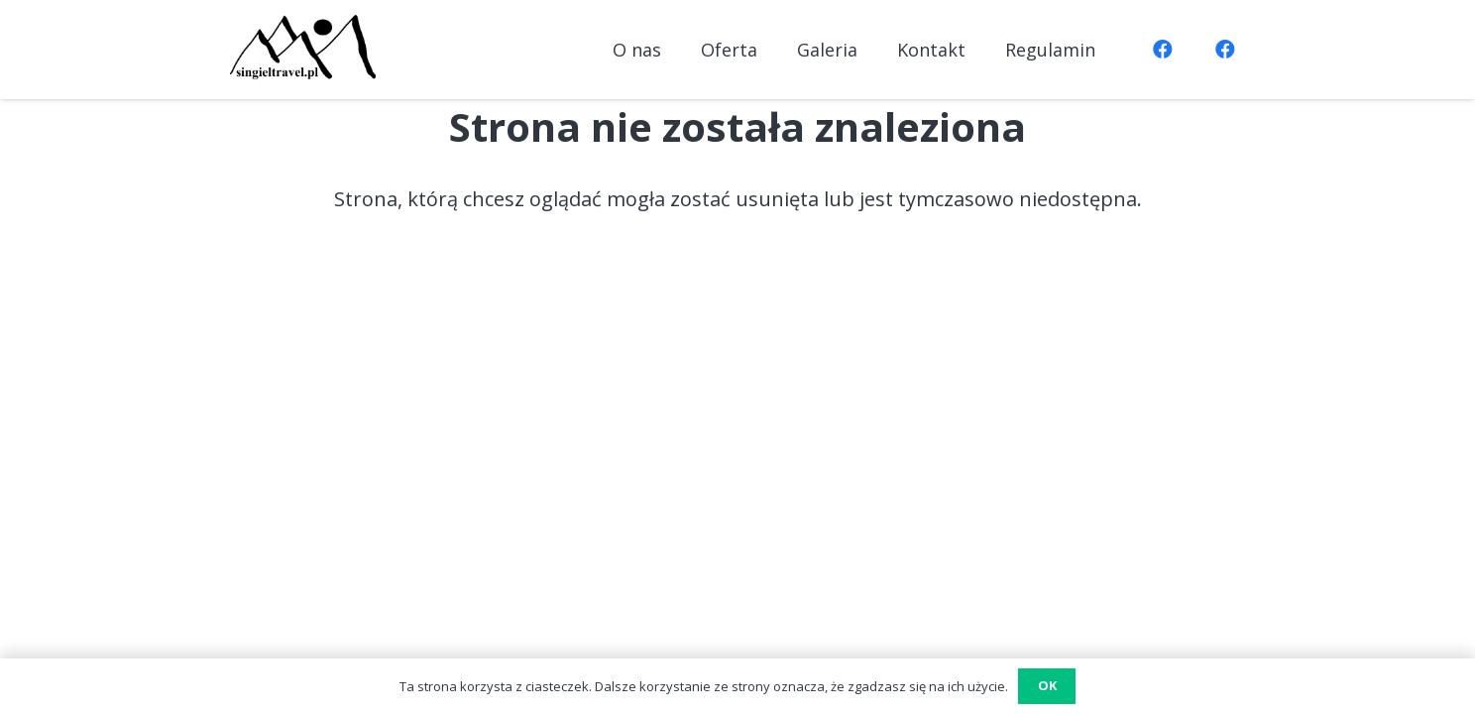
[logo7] (303, 49)
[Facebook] (1163, 49)
